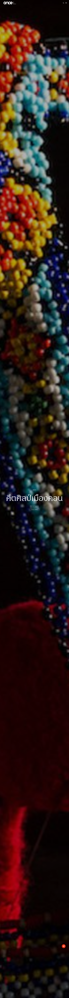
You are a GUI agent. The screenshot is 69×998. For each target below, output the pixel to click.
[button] (64, 946)
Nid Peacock (35, 506)
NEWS (34, 490)
